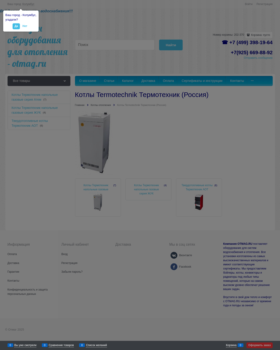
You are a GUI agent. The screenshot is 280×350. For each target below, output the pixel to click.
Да (16, 26)
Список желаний (96, 345)
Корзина (231, 345)
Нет (24, 26)
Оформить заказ (259, 345)
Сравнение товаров (61, 345)
